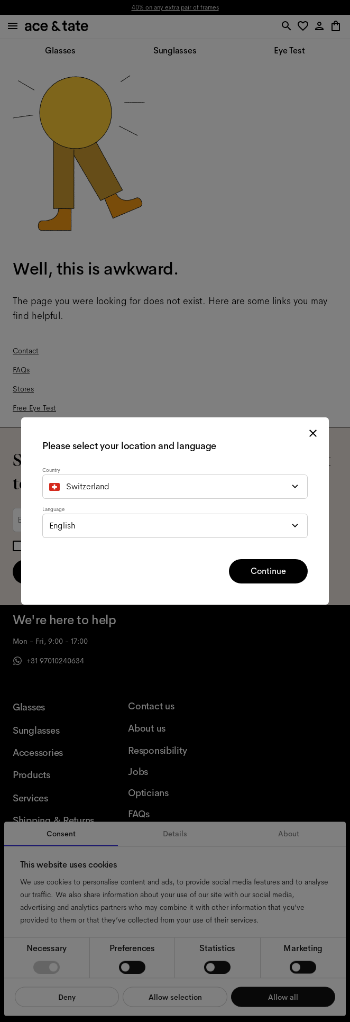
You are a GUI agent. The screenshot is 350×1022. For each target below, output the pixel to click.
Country (51, 470)
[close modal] (313, 433)
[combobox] (175, 486)
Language (53, 509)
